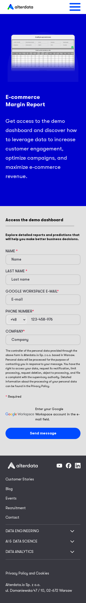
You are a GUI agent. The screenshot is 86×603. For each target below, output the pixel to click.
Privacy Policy (40, 386)
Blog (9, 489)
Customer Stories (20, 479)
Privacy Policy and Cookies (27, 573)
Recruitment (16, 508)
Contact (12, 517)
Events (11, 498)
